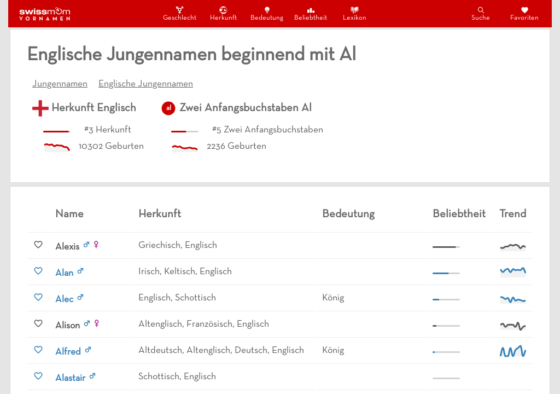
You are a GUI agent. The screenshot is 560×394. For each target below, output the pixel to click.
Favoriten (524, 13)
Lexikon (354, 13)
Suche (480, 13)
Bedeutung (266, 13)
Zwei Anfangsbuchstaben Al (245, 108)
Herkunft (223, 13)
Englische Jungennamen (145, 84)
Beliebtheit (310, 13)
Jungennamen (60, 84)
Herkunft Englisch (93, 108)
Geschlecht (179, 13)
